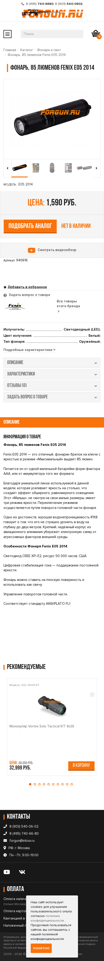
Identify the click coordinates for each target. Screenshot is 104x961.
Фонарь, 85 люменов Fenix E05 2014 (37, 55)
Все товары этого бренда (68, 306)
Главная (9, 50)
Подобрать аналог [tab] (30, 226)
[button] (31, 784)
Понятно (41, 948)
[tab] (29, 350)
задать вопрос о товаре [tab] (52, 397)
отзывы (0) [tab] (52, 385)
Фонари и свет (49, 50)
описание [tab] (52, 362)
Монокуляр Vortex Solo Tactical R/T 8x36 (41, 726)
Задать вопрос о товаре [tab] (29, 295)
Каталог (26, 50)
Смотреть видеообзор (57, 250)
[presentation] (7, 168)
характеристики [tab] (52, 374)
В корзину (81, 765)
